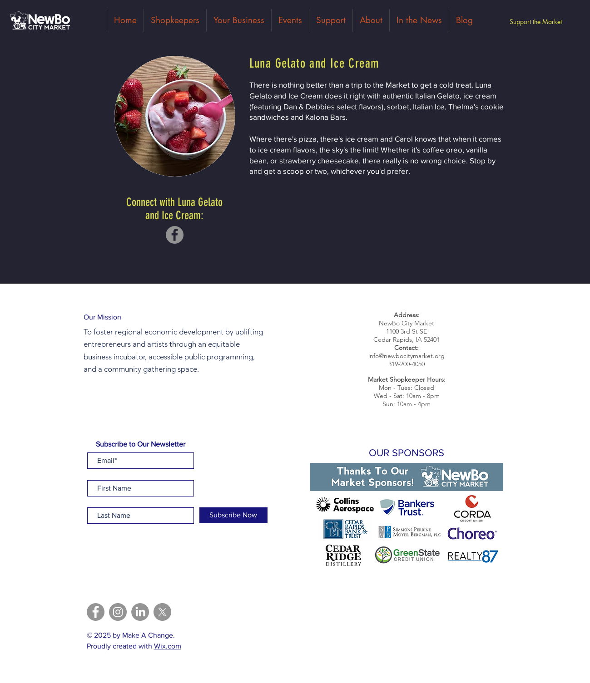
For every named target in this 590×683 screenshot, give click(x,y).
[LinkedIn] (140, 612)
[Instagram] (118, 612)
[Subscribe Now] (233, 515)
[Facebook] (174, 235)
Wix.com (167, 646)
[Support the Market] (535, 21)
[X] (162, 612)
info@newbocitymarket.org (406, 356)
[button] (406, 517)
